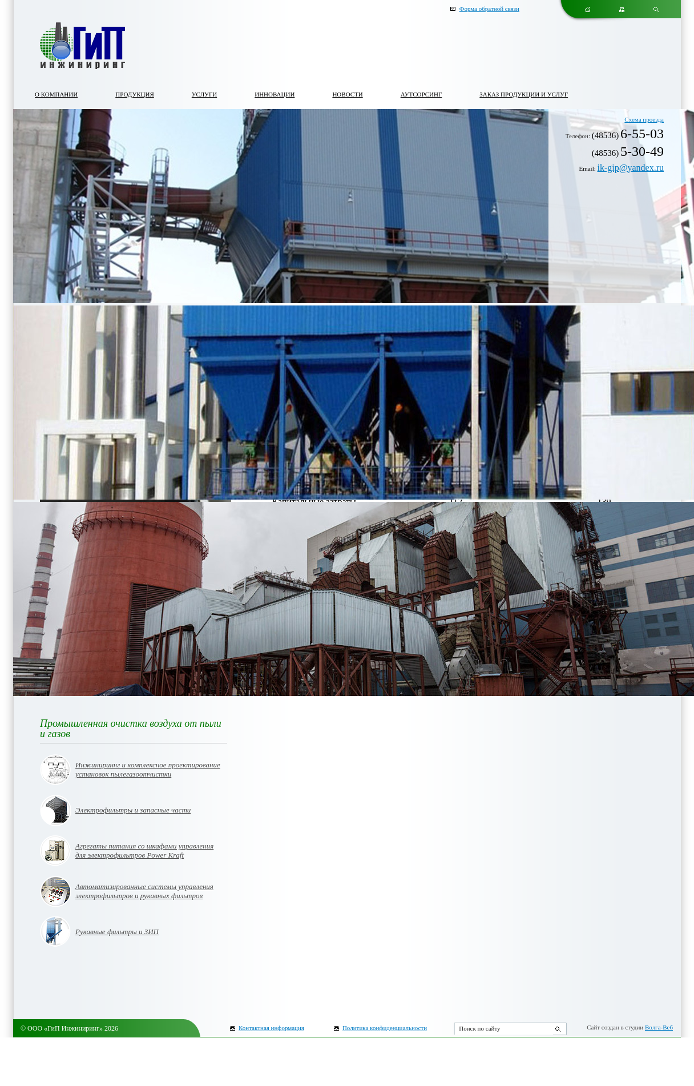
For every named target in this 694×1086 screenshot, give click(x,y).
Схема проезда (644, 119)
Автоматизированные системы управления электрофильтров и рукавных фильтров (144, 891)
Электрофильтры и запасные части (133, 810)
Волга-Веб (659, 1027)
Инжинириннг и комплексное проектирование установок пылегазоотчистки (147, 769)
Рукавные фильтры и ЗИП (117, 931)
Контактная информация (271, 1027)
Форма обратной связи (489, 8)
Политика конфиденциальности (384, 1027)
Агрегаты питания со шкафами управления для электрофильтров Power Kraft (144, 850)
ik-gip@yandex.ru (631, 167)
